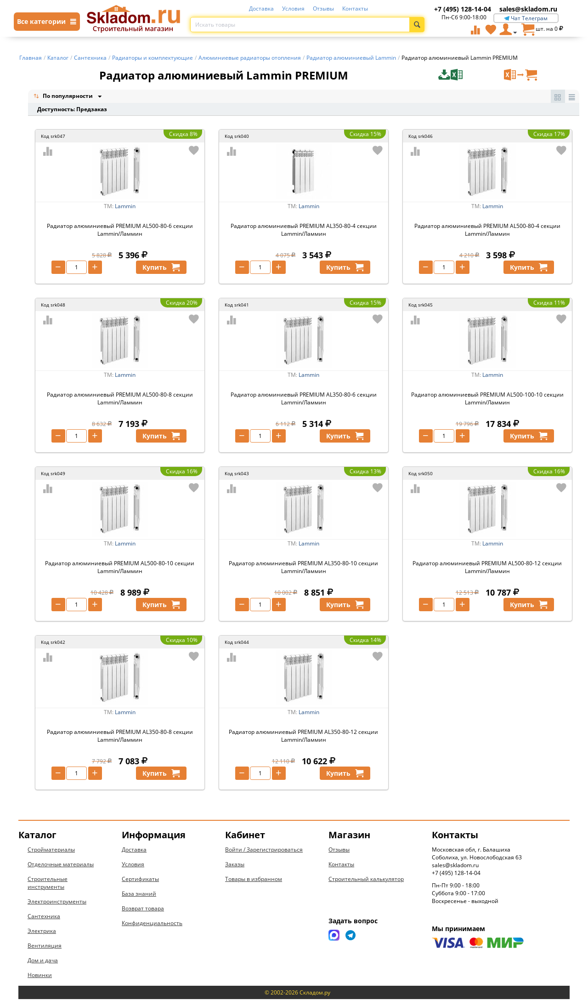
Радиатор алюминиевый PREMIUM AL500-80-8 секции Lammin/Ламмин (120, 399)
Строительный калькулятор (366, 880)
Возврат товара (143, 909)
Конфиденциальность (152, 924)
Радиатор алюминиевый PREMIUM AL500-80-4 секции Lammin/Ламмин (487, 231)
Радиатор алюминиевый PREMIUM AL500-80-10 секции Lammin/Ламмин (119, 568)
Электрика (42, 932)
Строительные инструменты (48, 884)
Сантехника (44, 917)
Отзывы (323, 8)
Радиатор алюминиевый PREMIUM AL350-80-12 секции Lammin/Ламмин (303, 736)
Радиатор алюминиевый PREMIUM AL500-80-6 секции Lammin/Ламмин (120, 231)
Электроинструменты (57, 902)
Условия (293, 8)
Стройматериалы (51, 850)
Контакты (355, 8)
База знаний (139, 894)
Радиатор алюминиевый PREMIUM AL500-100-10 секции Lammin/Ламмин (487, 399)
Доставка (261, 8)
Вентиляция (45, 946)
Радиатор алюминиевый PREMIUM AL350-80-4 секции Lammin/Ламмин (304, 231)
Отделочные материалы (61, 865)
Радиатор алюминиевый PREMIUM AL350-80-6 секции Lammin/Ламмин (304, 399)
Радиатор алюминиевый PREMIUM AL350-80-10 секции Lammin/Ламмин (303, 568)
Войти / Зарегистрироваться (264, 850)
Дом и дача (43, 961)
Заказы (234, 865)
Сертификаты (140, 880)
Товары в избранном (253, 880)
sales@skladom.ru (528, 9)
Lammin (125, 207)
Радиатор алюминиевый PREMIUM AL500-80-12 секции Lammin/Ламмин (487, 568)
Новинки (40, 976)
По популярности (64, 97)
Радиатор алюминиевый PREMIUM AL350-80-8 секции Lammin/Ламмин (120, 736)
